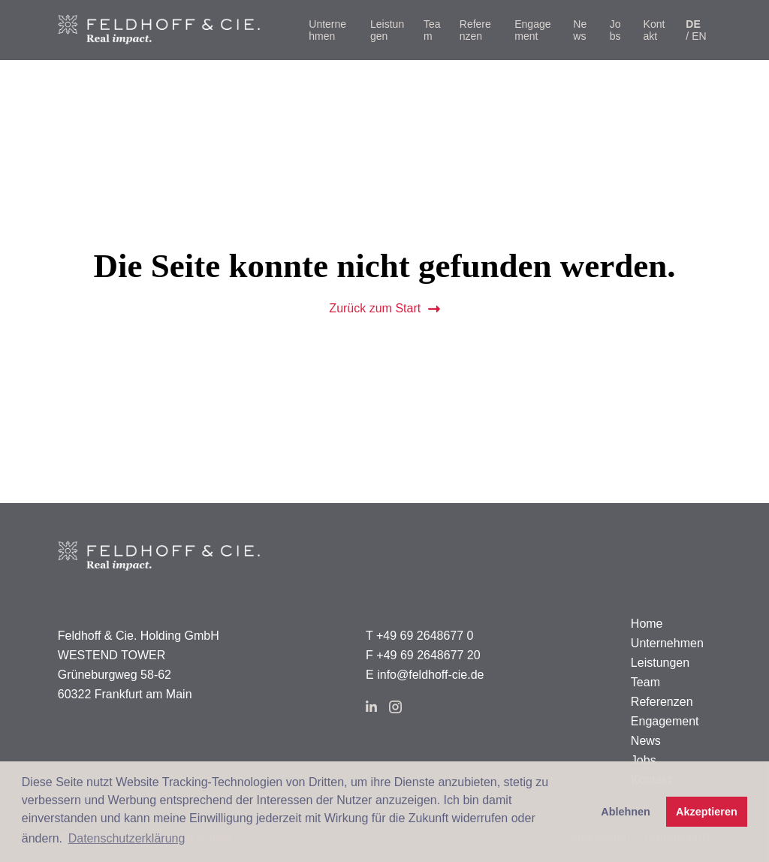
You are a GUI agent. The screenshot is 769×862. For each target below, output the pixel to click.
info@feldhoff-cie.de (430, 674)
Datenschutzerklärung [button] (126, 838)
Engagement (532, 30)
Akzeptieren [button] (706, 812)
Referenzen (475, 30)
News (580, 30)
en (699, 36)
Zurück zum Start (384, 308)
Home (647, 623)
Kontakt (654, 30)
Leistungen (387, 30)
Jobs (615, 30)
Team (432, 30)
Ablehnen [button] (625, 812)
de (693, 24)
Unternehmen (327, 30)
